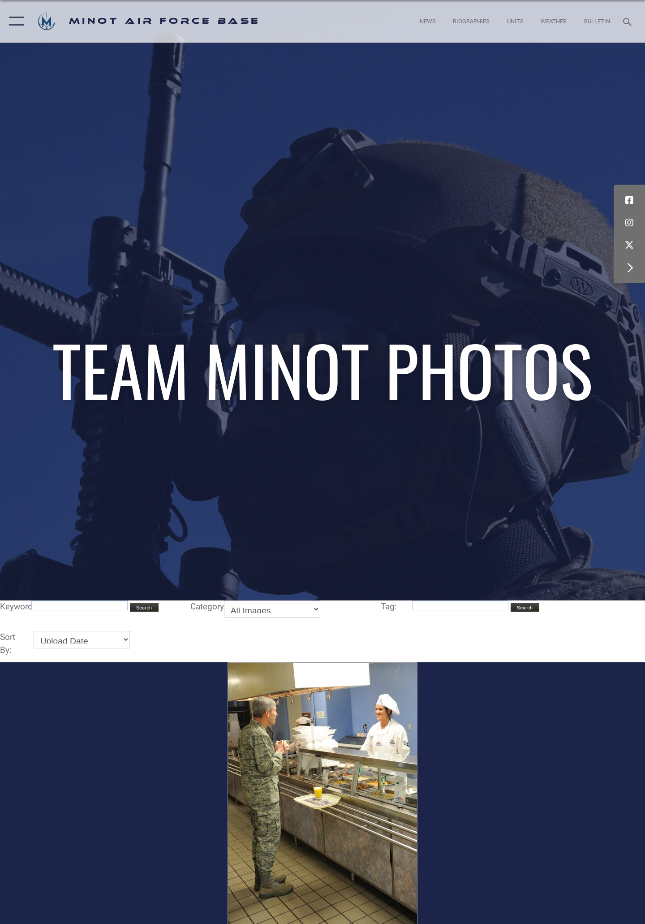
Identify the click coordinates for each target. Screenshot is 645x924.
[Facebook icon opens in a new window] (629, 200)
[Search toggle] (628, 21)
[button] (14, 21)
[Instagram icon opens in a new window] (629, 223)
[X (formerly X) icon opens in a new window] (629, 245)
